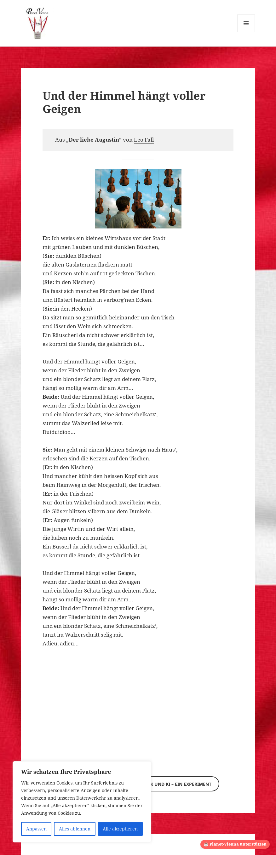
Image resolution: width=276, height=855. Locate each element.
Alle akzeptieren (120, 829)
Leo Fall (144, 139)
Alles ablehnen (74, 829)
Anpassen (36, 829)
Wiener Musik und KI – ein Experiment (165, 784)
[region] (82, 801)
